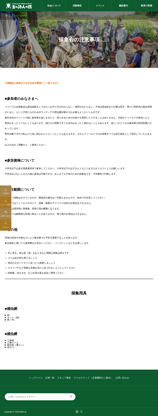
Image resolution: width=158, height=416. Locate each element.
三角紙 (10, 340)
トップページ (36, 378)
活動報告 (77, 5)
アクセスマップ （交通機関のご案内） (93, 378)
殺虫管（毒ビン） (16, 345)
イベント (100, 5)
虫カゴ (10, 347)
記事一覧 (49, 378)
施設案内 (123, 5)
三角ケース (13, 343)
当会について (54, 5)
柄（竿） (11, 320)
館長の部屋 (146, 5)
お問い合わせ (122, 378)
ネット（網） (14, 317)
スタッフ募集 (64, 378)
